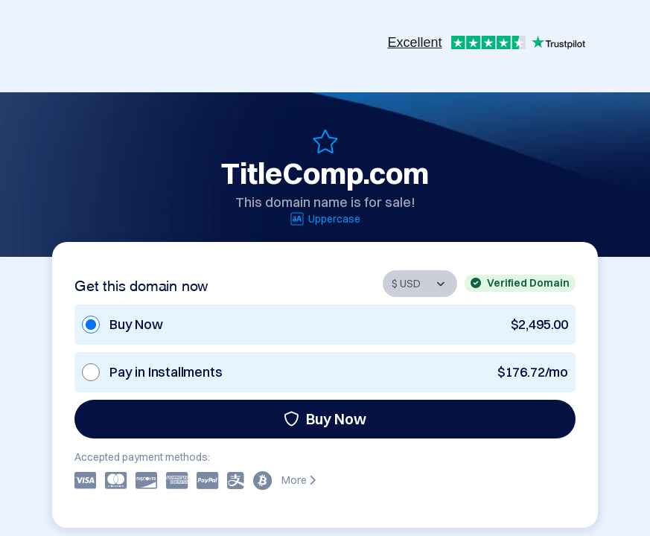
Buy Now (325, 418)
